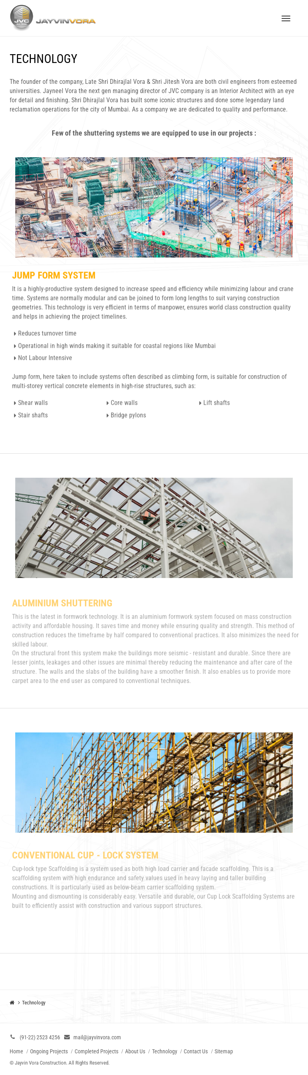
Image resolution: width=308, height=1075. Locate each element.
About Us (135, 1051)
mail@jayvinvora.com (97, 1037)
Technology (164, 1051)
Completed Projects (96, 1051)
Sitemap (224, 1051)
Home (16, 1051)
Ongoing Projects (49, 1051)
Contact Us (196, 1051)
